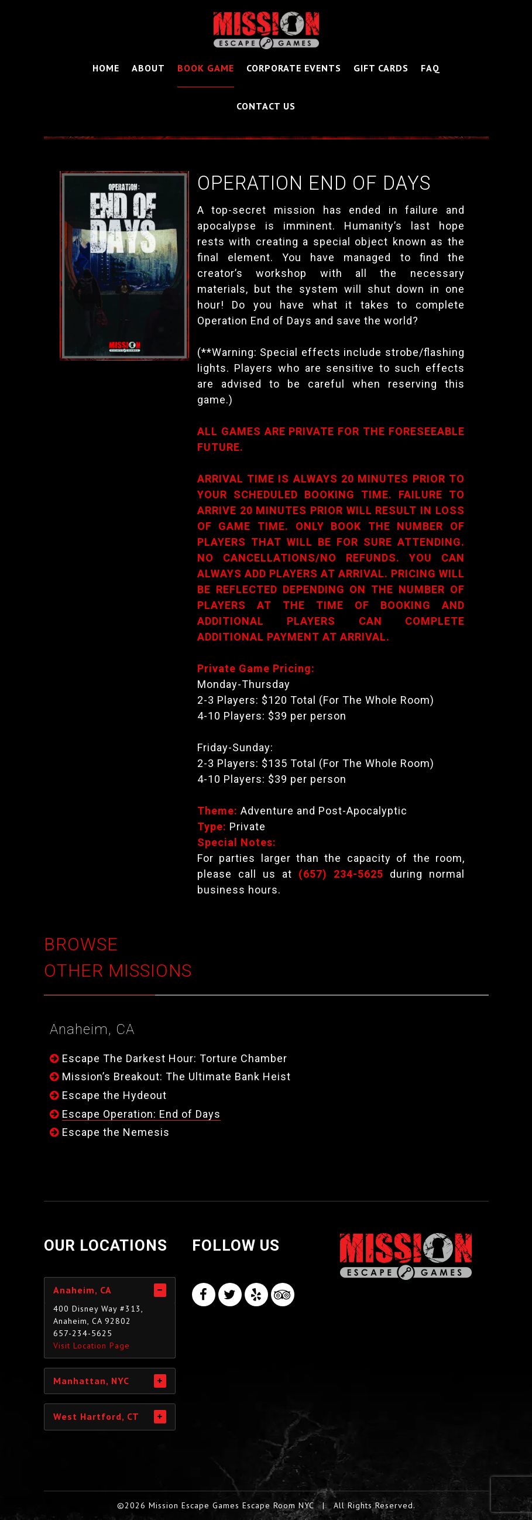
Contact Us (266, 106)
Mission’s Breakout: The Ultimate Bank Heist (176, 1076)
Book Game (205, 68)
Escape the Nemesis (116, 1132)
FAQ (430, 68)
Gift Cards (381, 68)
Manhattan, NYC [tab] (91, 1381)
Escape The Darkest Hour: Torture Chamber (174, 1058)
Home (105, 68)
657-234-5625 (82, 1333)
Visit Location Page (91, 1345)
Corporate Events (293, 68)
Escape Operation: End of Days (141, 1114)
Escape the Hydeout (114, 1095)
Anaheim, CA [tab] (82, 1290)
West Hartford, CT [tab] (96, 1416)
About (148, 68)
